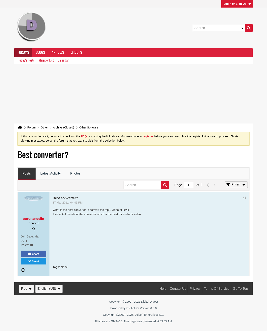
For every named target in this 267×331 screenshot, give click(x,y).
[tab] (27, 174)
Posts (26, 173)
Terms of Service (216, 288)
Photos (75, 173)
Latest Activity (50, 173)
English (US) (48, 288)
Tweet (33, 261)
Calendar (63, 60)
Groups (76, 52)
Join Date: (27, 236)
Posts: (25, 245)
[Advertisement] (133, 94)
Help (163, 288)
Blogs (40, 52)
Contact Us (178, 288)
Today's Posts (26, 60)
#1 (244, 197)
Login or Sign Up (237, 3)
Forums (23, 52)
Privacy (195, 288)
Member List (46, 60)
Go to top (240, 288)
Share (33, 253)
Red (26, 288)
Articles (58, 52)
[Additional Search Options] (242, 28)
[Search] (219, 28)
